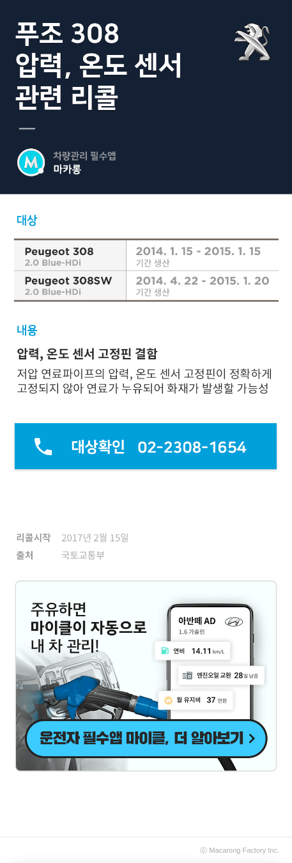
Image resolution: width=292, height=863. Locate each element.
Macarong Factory (238, 850)
